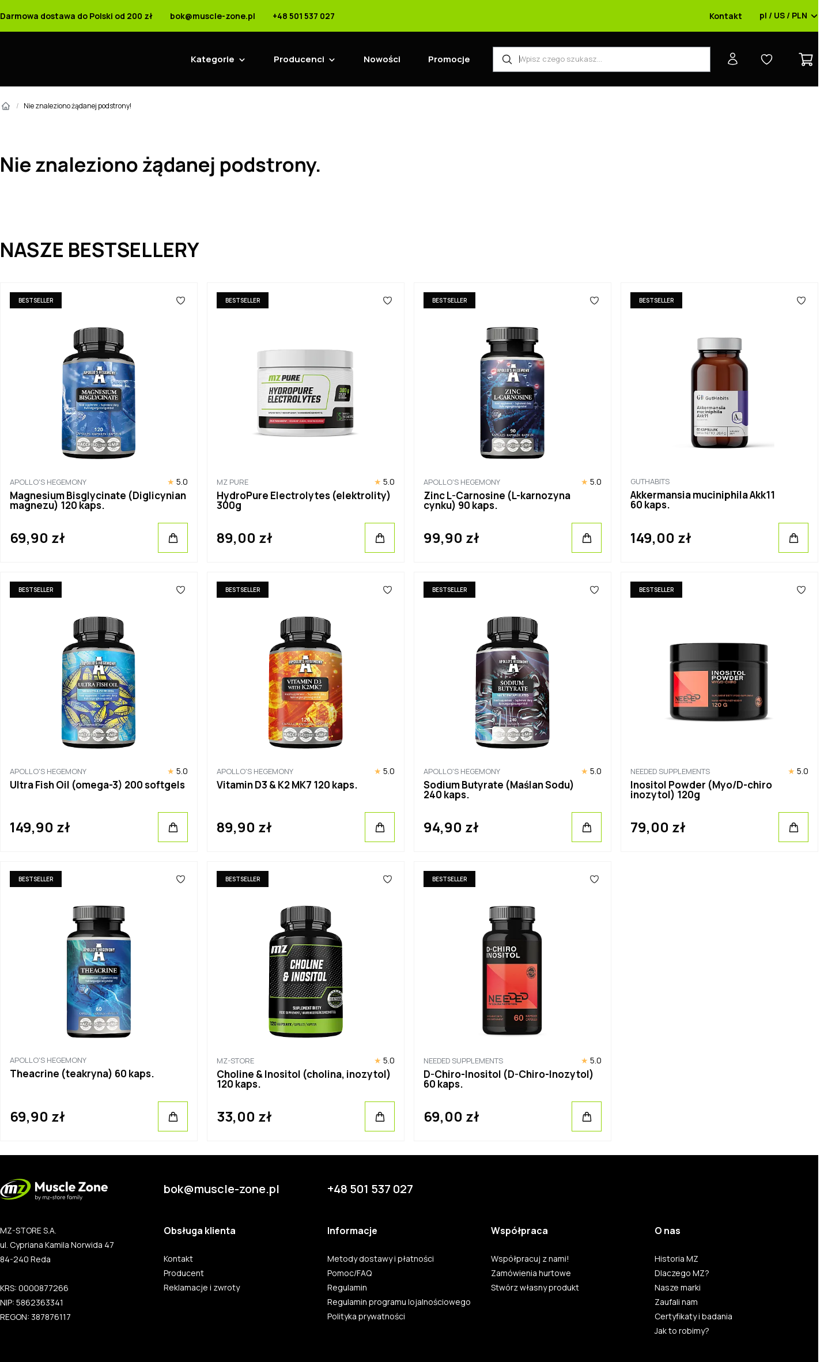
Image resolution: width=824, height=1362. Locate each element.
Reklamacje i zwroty (202, 1288)
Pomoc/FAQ (349, 1273)
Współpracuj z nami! (530, 1259)
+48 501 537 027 (304, 16)
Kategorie (213, 59)
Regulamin (347, 1288)
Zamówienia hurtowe (531, 1273)
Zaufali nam (676, 1302)
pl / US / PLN (788, 16)
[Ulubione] (180, 300)
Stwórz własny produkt (535, 1288)
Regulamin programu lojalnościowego (399, 1302)
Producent (184, 1273)
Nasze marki (678, 1288)
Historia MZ (676, 1259)
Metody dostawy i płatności (380, 1259)
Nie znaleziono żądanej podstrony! (77, 106)
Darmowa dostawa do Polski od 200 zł (76, 16)
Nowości (382, 59)
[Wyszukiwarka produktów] (601, 59)
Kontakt (725, 16)
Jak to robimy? (682, 1331)
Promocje (449, 59)
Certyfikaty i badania (693, 1316)
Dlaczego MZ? (682, 1273)
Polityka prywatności (366, 1316)
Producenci (299, 59)
